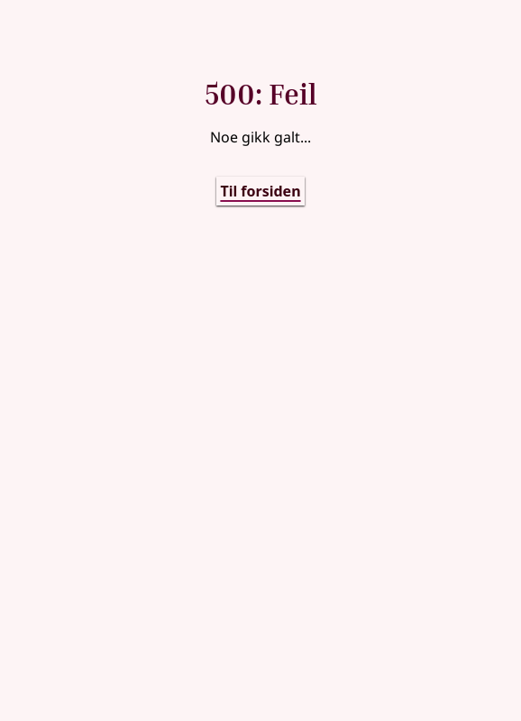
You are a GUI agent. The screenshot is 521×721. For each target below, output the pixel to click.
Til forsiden (260, 191)
